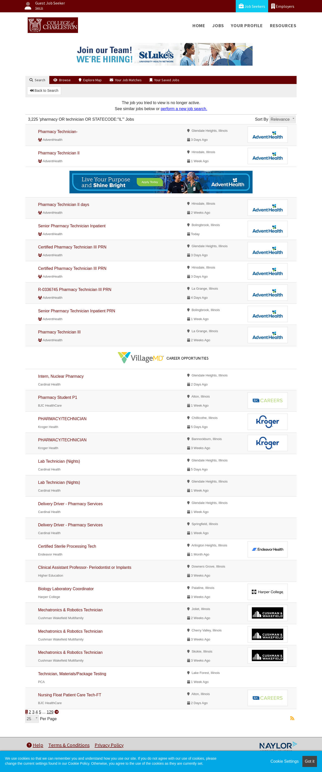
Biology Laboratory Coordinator (66, 589)
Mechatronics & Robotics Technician (70, 610)
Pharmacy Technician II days (63, 204)
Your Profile (247, 25)
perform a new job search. (184, 109)
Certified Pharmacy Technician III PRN (72, 247)
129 (50, 712)
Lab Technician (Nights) (59, 461)
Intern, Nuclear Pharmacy (61, 376)
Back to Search (44, 91)
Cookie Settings (284, 761)
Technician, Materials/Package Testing (72, 674)
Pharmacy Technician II (58, 153)
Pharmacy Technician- (57, 132)
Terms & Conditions (69, 745)
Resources (283, 25)
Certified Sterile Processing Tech (67, 546)
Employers (282, 6)
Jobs (218, 25)
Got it (309, 761)
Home (198, 25)
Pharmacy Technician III (59, 332)
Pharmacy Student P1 (57, 397)
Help (35, 745)
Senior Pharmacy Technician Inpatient (71, 226)
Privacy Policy (109, 745)
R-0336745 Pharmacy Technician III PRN (74, 289)
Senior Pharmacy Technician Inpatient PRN (76, 311)
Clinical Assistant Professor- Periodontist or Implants (84, 567)
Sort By (261, 119)
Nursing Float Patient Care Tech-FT (69, 695)
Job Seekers (252, 6)
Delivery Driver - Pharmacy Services (70, 504)
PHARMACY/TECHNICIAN (62, 419)
